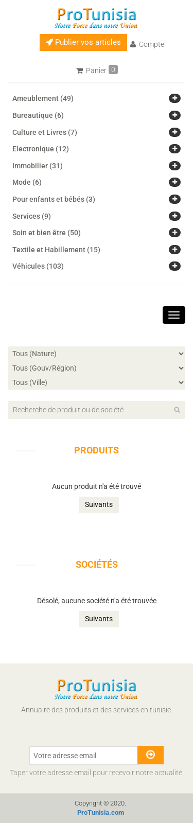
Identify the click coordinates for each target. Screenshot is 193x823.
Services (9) (31, 216)
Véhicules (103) (38, 266)
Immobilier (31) (37, 166)
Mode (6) (27, 182)
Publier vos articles (83, 42)
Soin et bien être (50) (46, 233)
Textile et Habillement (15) (56, 250)
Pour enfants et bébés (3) (53, 199)
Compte (147, 44)
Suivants (99, 504)
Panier (97, 70)
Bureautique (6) (38, 115)
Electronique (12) (40, 149)
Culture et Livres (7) (44, 132)
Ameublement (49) (43, 98)
